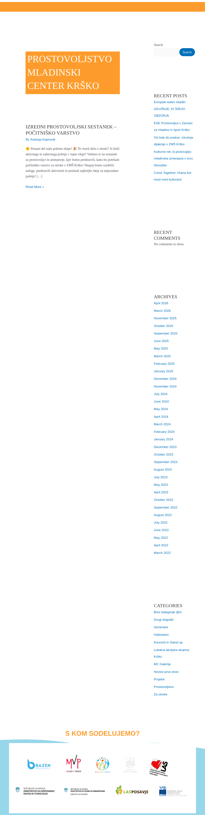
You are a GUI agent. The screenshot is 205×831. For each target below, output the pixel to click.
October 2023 (164, 453)
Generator (161, 625)
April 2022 (161, 543)
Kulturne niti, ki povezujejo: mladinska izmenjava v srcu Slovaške (174, 158)
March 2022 (163, 551)
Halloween (161, 633)
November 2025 (166, 318)
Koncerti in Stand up (169, 640)
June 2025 (161, 340)
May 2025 (161, 348)
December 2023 (166, 446)
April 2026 (161, 303)
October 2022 (164, 498)
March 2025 (163, 355)
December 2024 (166, 378)
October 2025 (164, 325)
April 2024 (161, 415)
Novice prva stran (167, 669)
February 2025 (165, 363)
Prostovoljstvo (164, 684)
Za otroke (161, 692)
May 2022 (161, 536)
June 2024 (161, 400)
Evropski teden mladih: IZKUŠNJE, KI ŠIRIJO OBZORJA (171, 108)
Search (158, 45)
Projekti (159, 677)
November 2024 (166, 385)
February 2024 (165, 430)
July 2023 (161, 476)
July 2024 (161, 393)
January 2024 (164, 438)
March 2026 (163, 310)
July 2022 (161, 521)
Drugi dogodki (164, 618)
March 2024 (163, 423)
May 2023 (161, 483)
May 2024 (161, 408)
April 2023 (161, 491)
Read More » (35, 186)
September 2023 (166, 461)
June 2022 (161, 528)
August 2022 (163, 513)
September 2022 (166, 506)
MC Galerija (163, 662)
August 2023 (163, 468)
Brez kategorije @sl (168, 610)
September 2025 (166, 333)
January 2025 (164, 370)
